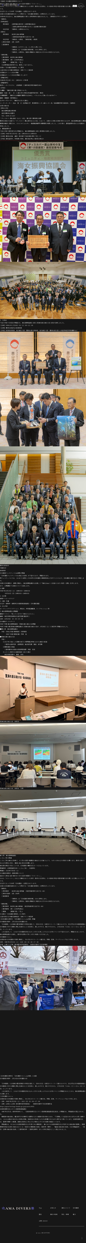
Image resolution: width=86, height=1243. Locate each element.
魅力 (74, 1214)
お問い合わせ (43, 1221)
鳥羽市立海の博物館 (18, 34)
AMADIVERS (45, 1233)
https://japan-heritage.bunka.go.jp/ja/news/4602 (17, 1106)
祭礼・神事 (65, 1214)
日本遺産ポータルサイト (8, 621)
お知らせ (53, 1208)
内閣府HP (3, 568)
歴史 (40, 1214)
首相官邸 (3, 570)
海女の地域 (54, 1214)
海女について (66, 1208)
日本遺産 (76, 1208)
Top (40, 1208)
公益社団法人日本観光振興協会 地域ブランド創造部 (17, 70)
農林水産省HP (5, 565)
